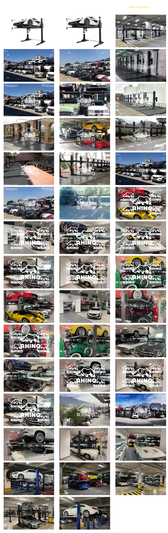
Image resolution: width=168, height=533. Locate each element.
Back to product (139, 7)
